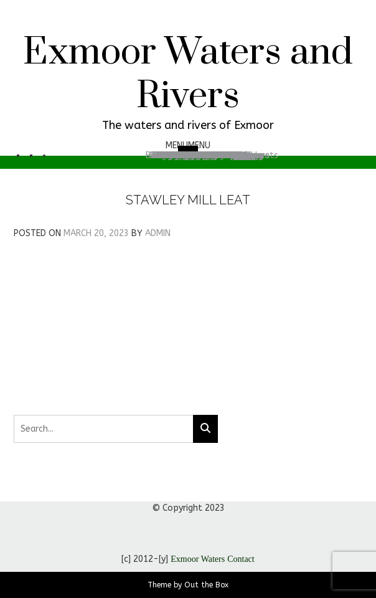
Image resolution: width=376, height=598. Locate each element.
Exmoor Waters (198, 559)
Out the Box (206, 585)
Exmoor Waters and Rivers (188, 74)
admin (158, 233)
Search (201, 155)
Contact (241, 559)
